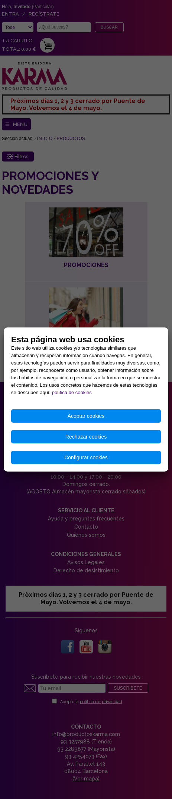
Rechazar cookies (86, 437)
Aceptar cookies (86, 416)
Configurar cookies (86, 457)
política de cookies (72, 392)
